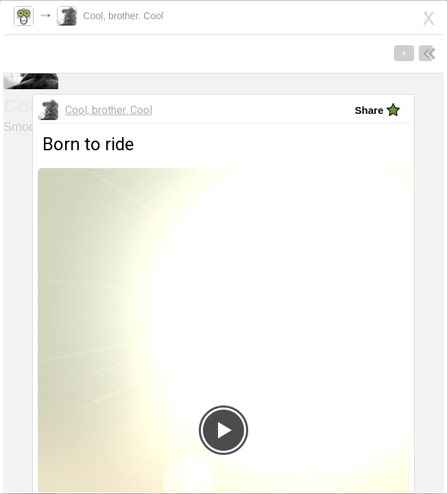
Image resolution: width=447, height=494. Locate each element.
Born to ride (57, 300)
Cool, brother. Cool (120, 15)
